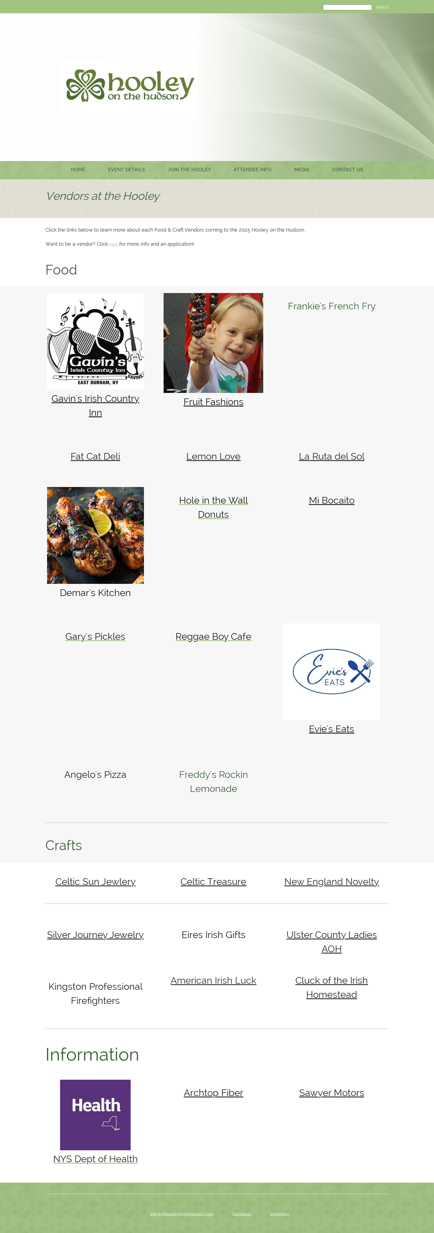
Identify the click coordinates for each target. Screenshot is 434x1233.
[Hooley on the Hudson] (128, 86)
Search (382, 7)
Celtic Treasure (213, 881)
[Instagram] (276, 1214)
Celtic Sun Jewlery (95, 881)
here (114, 244)
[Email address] (178, 1214)
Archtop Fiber (213, 1092)
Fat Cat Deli (95, 456)
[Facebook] (238, 1214)
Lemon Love (213, 456)
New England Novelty (331, 881)
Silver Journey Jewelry (95, 934)
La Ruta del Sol (332, 456)
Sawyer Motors (331, 1092)
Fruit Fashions (214, 401)
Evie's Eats (331, 728)
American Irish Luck (213, 980)
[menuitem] (78, 170)
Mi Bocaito (332, 500)
